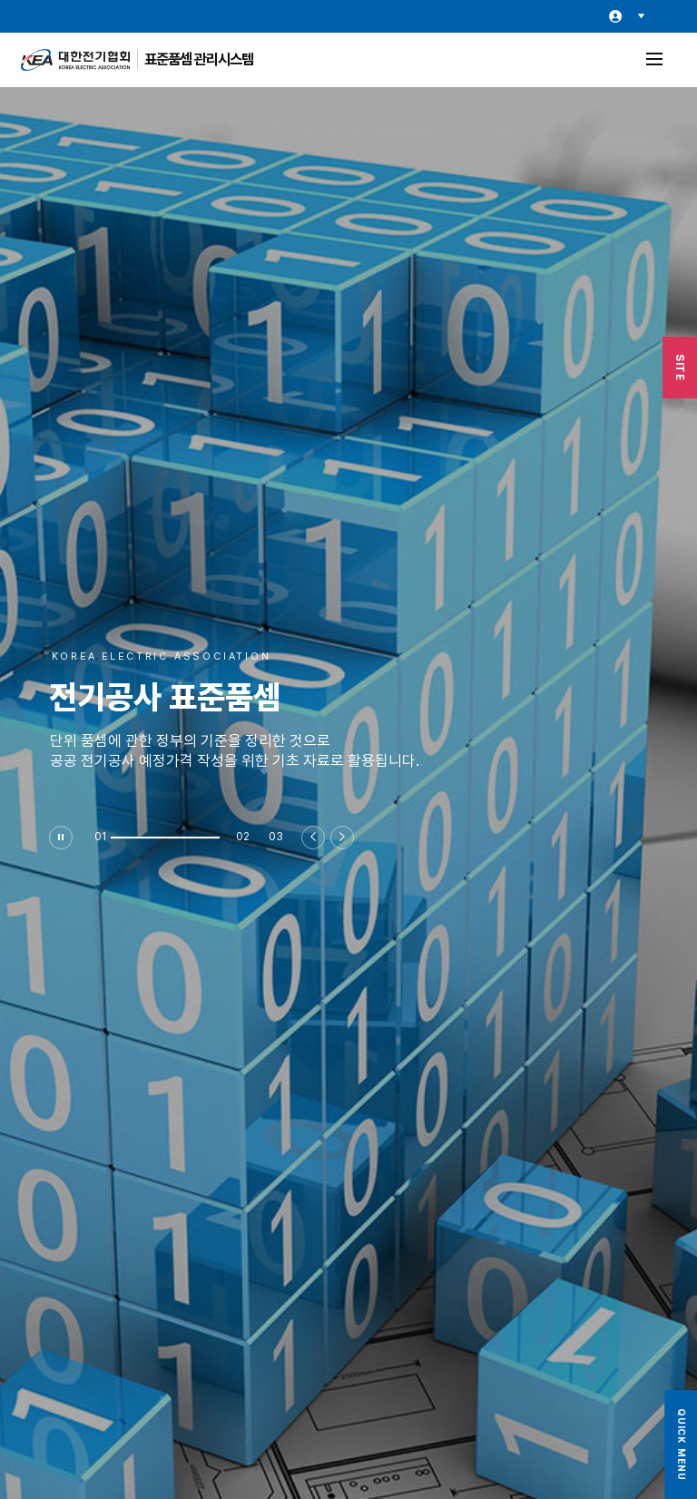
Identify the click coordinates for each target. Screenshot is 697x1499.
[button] (165, 837)
